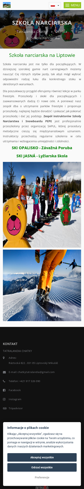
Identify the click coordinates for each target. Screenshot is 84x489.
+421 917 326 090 (29, 381)
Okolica (61, 31)
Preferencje (42, 477)
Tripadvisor (16, 408)
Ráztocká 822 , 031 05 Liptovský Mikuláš (33, 363)
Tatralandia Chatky (32, 31)
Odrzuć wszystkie (42, 467)
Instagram (15, 399)
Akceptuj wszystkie (42, 457)
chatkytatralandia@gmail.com (36, 372)
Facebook (15, 390)
